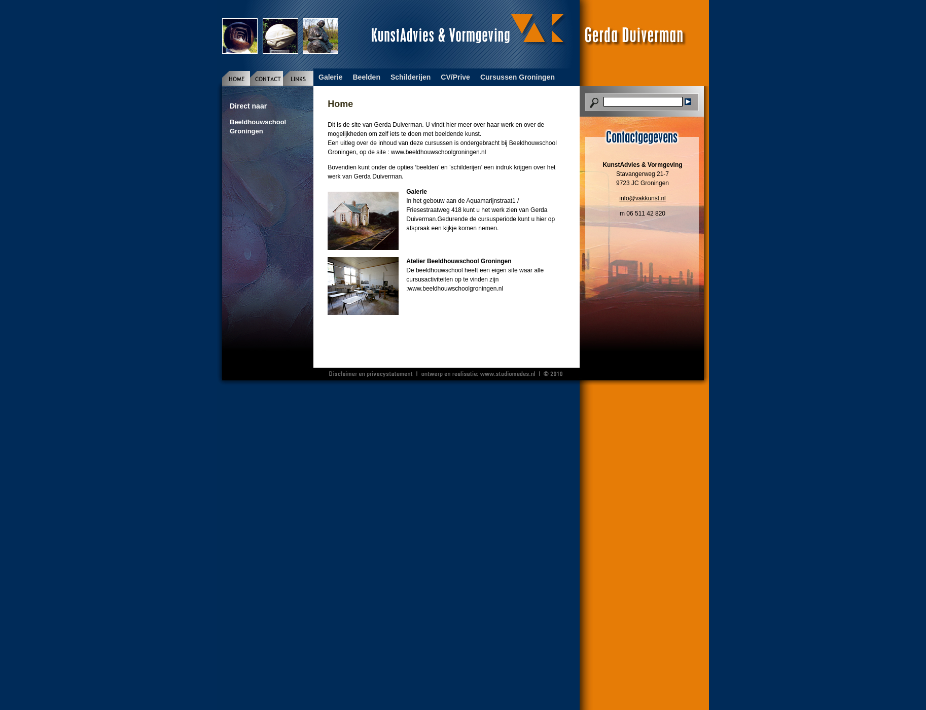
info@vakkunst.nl (642, 198)
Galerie (330, 77)
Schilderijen (410, 77)
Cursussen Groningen (517, 77)
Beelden (366, 77)
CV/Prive (455, 77)
